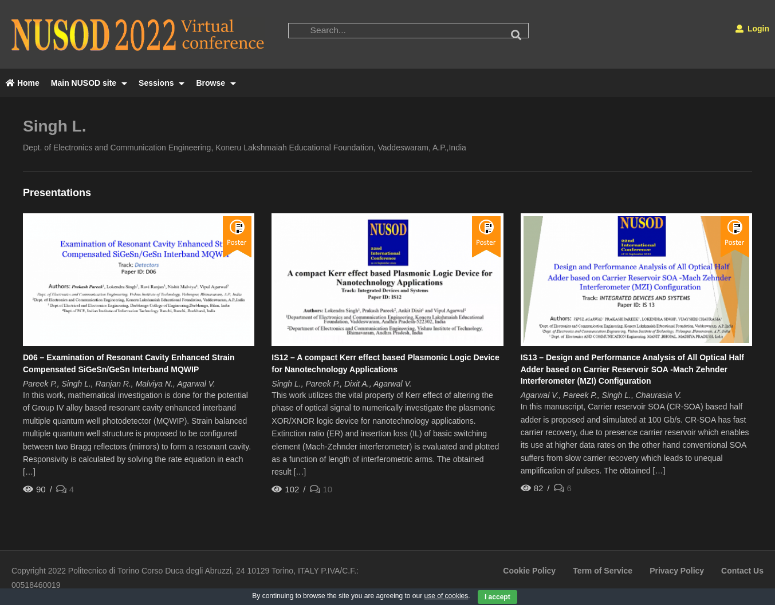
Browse (215, 82)
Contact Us (742, 570)
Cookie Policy (529, 570)
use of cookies (446, 596)
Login (752, 28)
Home (23, 82)
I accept (497, 597)
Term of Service (602, 570)
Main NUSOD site (89, 82)
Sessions (161, 82)
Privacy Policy (677, 570)
